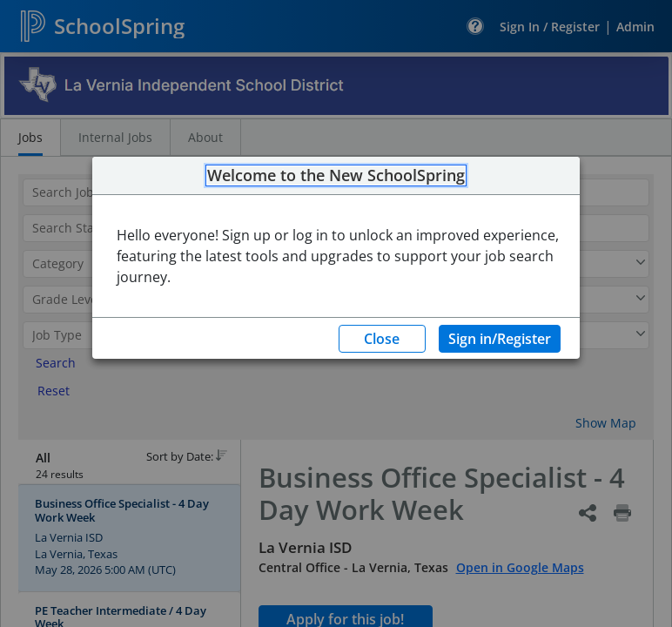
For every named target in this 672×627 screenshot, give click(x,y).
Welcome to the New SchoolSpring (336, 175)
